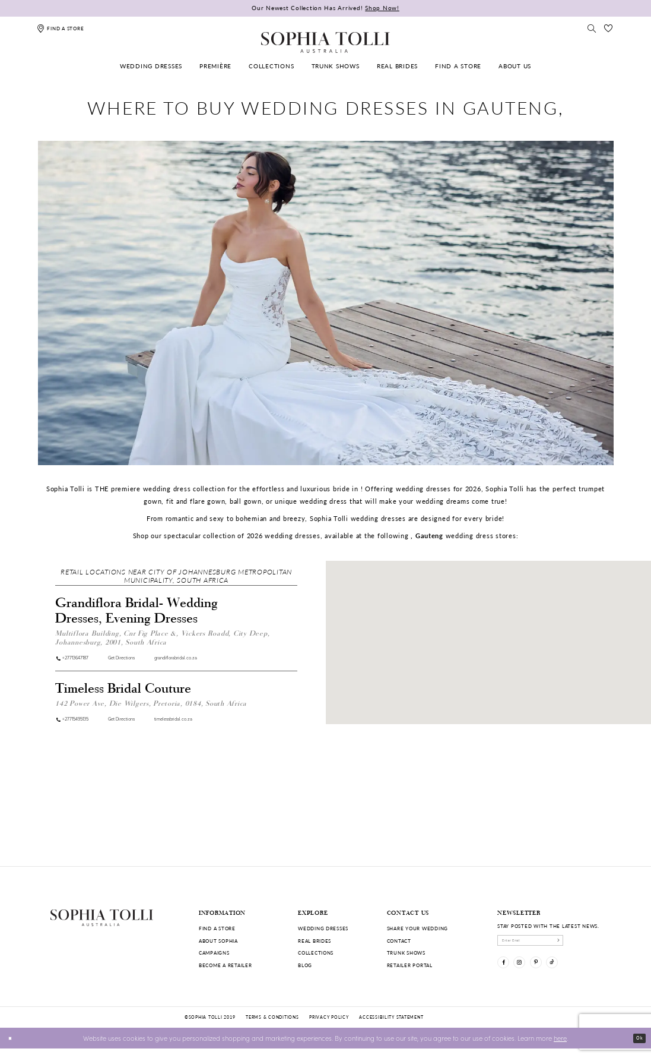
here (560, 1046)
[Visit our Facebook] (506, 972)
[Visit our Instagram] (529, 972)
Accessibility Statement (391, 1026)
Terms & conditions (272, 1026)
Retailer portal (410, 965)
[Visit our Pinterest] (553, 972)
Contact (399, 940)
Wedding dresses (323, 928)
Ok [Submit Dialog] (636, 1047)
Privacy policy (328, 1026)
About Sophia (218, 940)
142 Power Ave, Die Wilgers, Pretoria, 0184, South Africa (151, 706)
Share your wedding (417, 928)
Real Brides (314, 940)
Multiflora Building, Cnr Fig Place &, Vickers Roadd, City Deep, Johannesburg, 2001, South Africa (162, 637)
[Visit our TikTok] (575, 972)
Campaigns (214, 952)
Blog (305, 965)
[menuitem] (151, 66)
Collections (316, 952)
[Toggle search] (591, 28)
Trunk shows (406, 952)
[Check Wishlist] (608, 28)
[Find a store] (60, 28)
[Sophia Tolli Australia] (325, 42)
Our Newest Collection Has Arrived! (325, 8)
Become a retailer (225, 965)
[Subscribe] (593, 943)
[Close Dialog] (13, 1047)
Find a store (217, 928)
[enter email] (549, 943)
